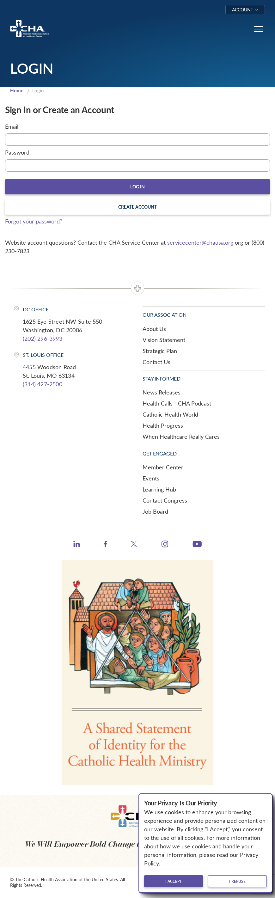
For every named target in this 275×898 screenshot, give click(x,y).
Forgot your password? (33, 221)
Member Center (163, 467)
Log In (137, 187)
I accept (173, 881)
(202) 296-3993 (42, 338)
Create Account (137, 207)
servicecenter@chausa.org (200, 242)
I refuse (237, 881)
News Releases (161, 392)
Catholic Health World (170, 414)
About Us (154, 329)
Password (17, 152)
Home (16, 90)
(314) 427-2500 (42, 384)
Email (11, 126)
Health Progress (163, 425)
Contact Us (156, 362)
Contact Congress (165, 500)
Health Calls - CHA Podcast (177, 403)
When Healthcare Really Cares (181, 436)
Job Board (155, 511)
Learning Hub (159, 489)
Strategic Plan (160, 351)
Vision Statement (164, 340)
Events (151, 478)
